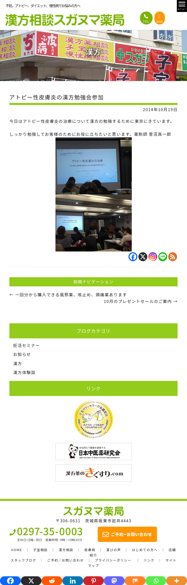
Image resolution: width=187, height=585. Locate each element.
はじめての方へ (145, 549)
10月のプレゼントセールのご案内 (141, 301)
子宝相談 (40, 549)
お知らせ (22, 354)
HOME (16, 549)
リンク (148, 560)
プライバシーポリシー (113, 560)
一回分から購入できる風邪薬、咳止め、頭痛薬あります (68, 294)
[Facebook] (132, 256)
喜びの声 (113, 549)
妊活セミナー (26, 345)
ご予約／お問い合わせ (65, 560)
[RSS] (172, 256)
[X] (142, 256)
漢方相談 (66, 549)
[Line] (162, 256)
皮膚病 (89, 549)
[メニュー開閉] (182, 6)
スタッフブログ (23, 560)
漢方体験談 (24, 372)
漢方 (17, 363)
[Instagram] (152, 256)
